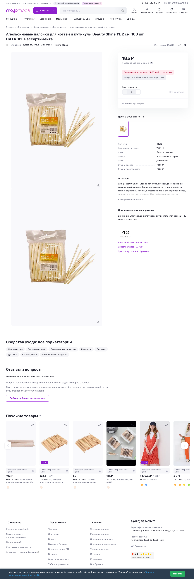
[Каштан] (179, 485)
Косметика (116, 19)
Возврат (52, 551)
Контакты (46, 3)
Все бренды (96, 561)
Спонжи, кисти (29, 355)
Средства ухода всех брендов (133, 252)
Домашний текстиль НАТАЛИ (133, 243)
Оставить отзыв (21, 549)
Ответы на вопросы (58, 556)
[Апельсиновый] (175, 485)
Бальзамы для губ (36, 349)
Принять (177, 573)
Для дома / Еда (82, 19)
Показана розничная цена (20, 471)
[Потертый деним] (146, 485)
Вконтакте (138, 546)
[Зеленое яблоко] (187, 485)
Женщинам (12, 19)
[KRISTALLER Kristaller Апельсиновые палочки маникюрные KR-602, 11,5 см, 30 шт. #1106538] (54, 444)
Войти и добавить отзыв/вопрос (27, 398)
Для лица (12, 355)
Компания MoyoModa (17, 527)
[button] (8, 445)
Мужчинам (29, 19)
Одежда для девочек (100, 537)
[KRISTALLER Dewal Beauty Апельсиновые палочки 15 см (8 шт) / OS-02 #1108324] (21, 444)
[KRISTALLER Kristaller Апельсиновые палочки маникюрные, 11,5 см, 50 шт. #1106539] (88, 444)
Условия (52, 527)
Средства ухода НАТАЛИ (130, 247)
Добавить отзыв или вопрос (37, 45)
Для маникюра (15, 349)
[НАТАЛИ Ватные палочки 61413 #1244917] (121, 444)
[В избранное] (179, 45)
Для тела (101, 349)
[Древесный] (8, 488)
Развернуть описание (129, 200)
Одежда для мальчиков (102, 542)
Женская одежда (99, 527)
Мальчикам (62, 19)
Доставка (53, 532)
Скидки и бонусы (57, 542)
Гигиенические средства (54, 355)
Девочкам (45, 19)
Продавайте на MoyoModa (67, 3)
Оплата (51, 537)
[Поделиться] (185, 45)
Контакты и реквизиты (18, 545)
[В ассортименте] (108, 488)
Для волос (86, 349)
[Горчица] (183, 485)
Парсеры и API (13, 540)
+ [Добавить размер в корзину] (138, 92)
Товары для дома (99, 547)
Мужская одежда (99, 532)
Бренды (131, 19)
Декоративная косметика (63, 349)
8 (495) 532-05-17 (151, 3)
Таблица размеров (134, 104)
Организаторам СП (92, 3)
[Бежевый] (41, 488)
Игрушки (100, 19)
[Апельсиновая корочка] (142, 485)
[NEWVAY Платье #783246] (155, 444)
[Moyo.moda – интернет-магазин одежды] (18, 10)
